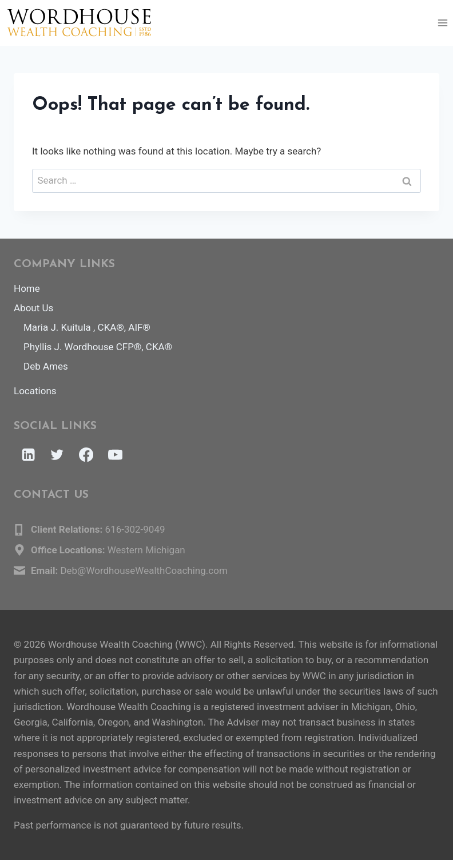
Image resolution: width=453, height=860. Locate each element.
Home (27, 288)
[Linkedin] (28, 455)
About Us (33, 308)
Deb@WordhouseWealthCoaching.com (143, 570)
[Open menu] (442, 22)
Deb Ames (45, 366)
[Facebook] (86, 455)
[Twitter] (57, 455)
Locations (35, 391)
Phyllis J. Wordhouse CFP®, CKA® (97, 346)
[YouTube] (115, 455)
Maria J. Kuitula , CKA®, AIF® (86, 327)
